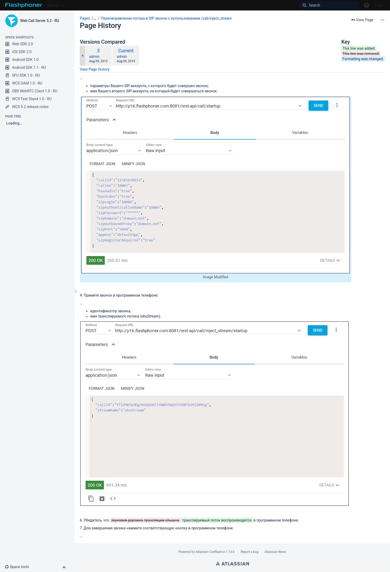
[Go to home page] (24, 5)
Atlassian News (275, 552)
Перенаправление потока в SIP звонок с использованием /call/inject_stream (166, 18)
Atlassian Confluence (210, 552)
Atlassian (232, 563)
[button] (19, 567)
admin (94, 56)
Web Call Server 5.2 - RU (39, 21)
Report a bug (249, 552)
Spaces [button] (53, 5)
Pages (85, 18)
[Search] (329, 5)
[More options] (382, 20)
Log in (380, 5)
